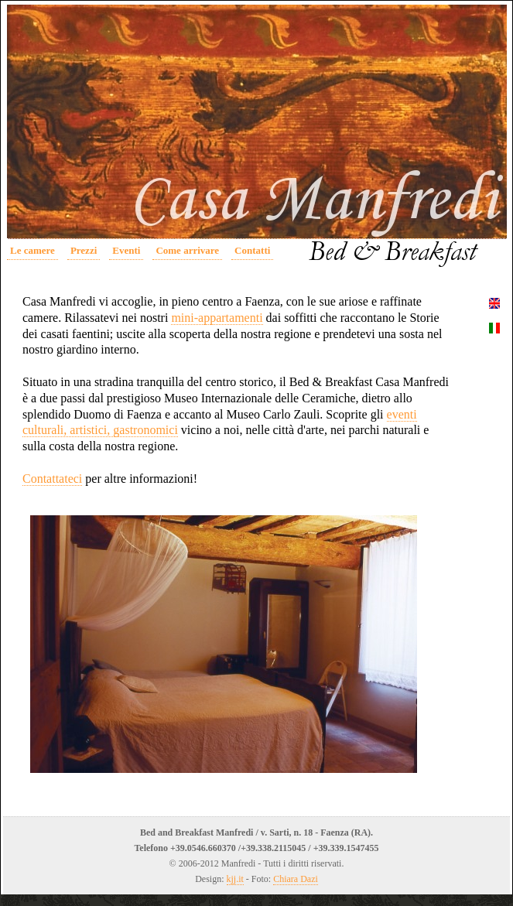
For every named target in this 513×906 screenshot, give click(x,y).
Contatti (252, 250)
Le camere (32, 250)
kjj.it (235, 879)
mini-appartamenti (216, 317)
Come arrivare (187, 250)
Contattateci (52, 478)
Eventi (126, 250)
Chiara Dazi (295, 879)
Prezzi (83, 250)
